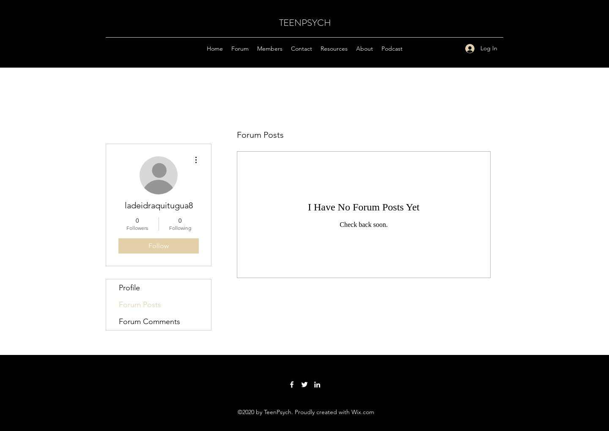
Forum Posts (140, 304)
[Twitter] (304, 384)
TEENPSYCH (305, 22)
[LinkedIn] (317, 384)
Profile (129, 287)
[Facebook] (292, 384)
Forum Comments (149, 321)
